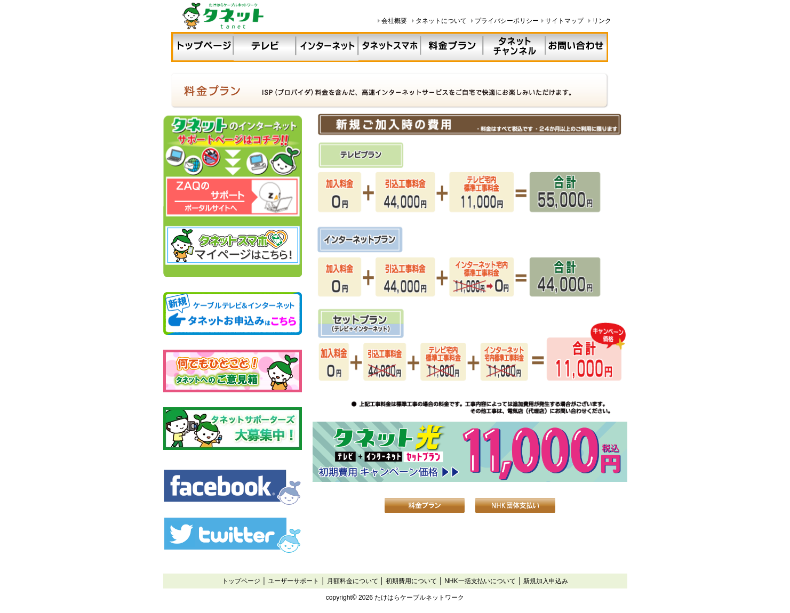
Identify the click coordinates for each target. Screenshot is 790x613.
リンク (601, 21)
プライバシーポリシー (507, 21)
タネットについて (441, 21)
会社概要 (394, 21)
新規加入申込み (545, 581)
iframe (233, 336)
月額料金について (352, 581)
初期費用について (411, 581)
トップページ (241, 581)
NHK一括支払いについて (480, 581)
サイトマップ (564, 21)
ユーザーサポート (293, 581)
